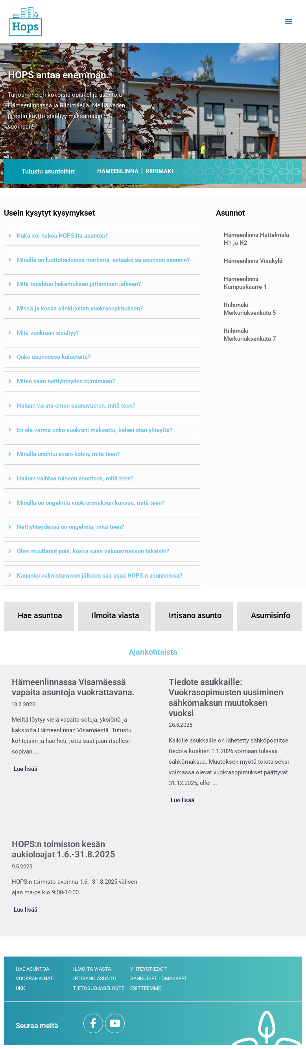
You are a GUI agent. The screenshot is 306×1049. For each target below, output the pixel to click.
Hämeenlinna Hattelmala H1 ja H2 (256, 238)
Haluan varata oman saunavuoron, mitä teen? (76, 405)
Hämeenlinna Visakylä (253, 260)
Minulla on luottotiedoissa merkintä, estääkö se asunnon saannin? (103, 260)
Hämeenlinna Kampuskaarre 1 (245, 282)
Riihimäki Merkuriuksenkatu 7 (250, 334)
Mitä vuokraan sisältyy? (48, 332)
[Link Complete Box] (74, 726)
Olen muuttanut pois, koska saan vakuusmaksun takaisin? (93, 551)
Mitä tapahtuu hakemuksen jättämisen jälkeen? (79, 284)
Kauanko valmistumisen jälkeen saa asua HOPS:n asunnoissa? (99, 575)
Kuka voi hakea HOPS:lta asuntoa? (62, 235)
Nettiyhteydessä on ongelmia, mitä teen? (70, 526)
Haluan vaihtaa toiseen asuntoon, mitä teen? (75, 478)
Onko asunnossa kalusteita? (53, 356)
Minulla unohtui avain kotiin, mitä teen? (68, 454)
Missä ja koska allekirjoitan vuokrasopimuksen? (80, 308)
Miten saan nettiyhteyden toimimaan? (66, 381)
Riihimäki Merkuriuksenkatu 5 (250, 308)
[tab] (102, 236)
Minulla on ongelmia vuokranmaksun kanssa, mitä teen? (90, 502)
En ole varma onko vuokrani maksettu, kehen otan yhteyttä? (94, 430)
